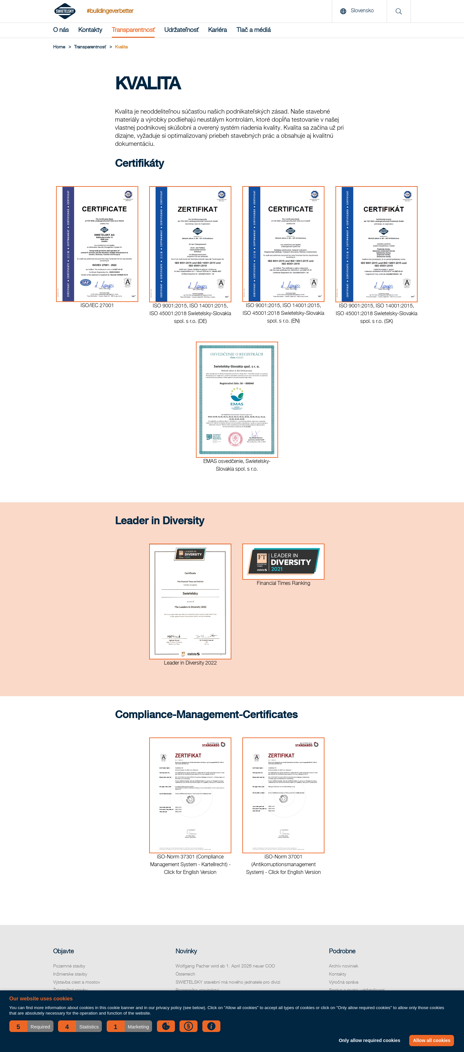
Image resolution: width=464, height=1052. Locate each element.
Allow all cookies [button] (431, 1040)
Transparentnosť (133, 30)
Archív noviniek (343, 966)
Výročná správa (343, 982)
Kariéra (217, 30)
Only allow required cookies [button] (369, 1040)
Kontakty (90, 30)
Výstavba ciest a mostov (76, 982)
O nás (61, 30)
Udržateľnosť (181, 30)
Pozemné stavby (69, 966)
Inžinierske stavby (70, 974)
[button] (31, 1026)
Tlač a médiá (254, 30)
